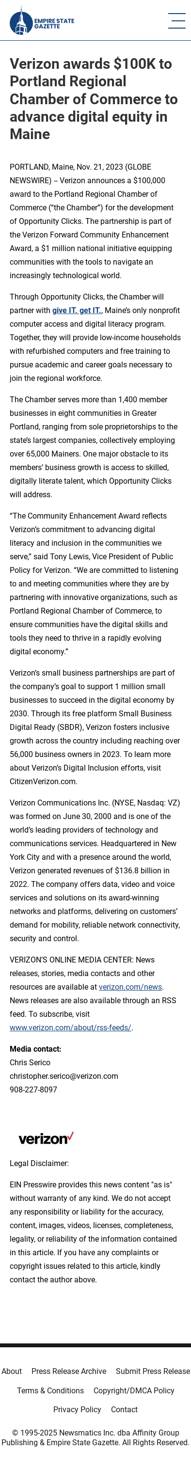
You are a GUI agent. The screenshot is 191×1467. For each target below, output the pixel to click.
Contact (124, 1409)
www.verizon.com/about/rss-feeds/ (70, 1027)
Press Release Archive (69, 1371)
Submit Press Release (153, 1371)
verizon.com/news (130, 987)
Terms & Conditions (50, 1390)
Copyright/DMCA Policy (134, 1390)
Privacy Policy (77, 1409)
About (11, 1371)
